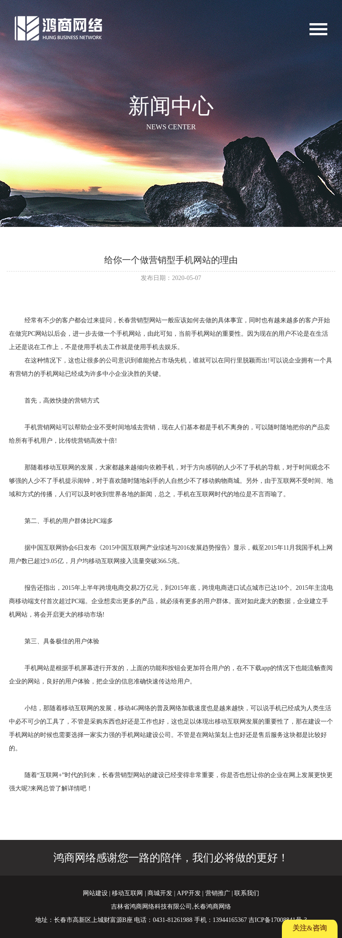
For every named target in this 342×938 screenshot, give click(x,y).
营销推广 (217, 893)
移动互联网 (127, 893)
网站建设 (95, 893)
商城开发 (159, 893)
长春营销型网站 (140, 320)
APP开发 (189, 893)
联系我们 (246, 893)
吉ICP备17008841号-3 (277, 920)
